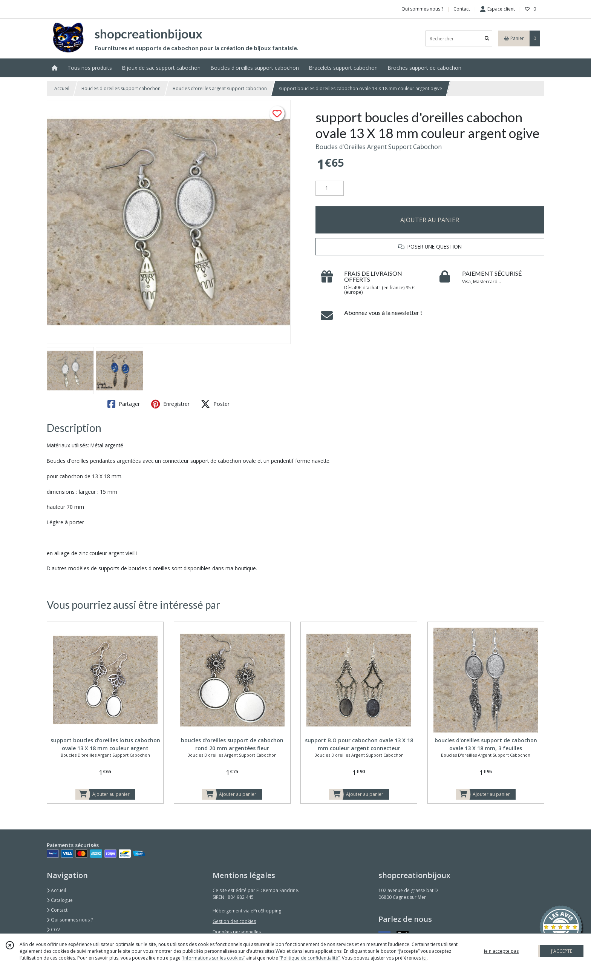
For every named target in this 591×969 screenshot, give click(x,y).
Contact (461, 9)
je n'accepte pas (501, 951)
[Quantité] (329, 188)
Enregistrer (170, 403)
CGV (53, 929)
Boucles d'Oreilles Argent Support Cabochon (378, 147)
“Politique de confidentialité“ (309, 958)
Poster (215, 403)
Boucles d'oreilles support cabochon (121, 88)
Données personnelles (237, 932)
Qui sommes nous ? (70, 920)
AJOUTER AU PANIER (429, 220)
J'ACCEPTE (561, 951)
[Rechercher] (487, 38)
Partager (123, 403)
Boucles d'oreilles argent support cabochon (220, 88)
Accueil (61, 88)
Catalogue (60, 900)
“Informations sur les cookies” (213, 958)
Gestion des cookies (234, 921)
